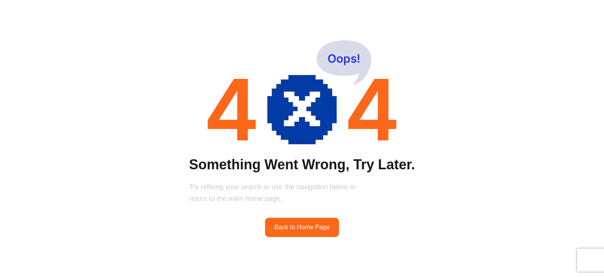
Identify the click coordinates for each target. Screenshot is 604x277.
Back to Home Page (302, 227)
